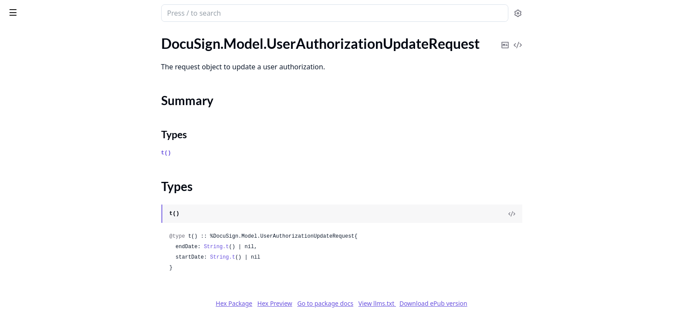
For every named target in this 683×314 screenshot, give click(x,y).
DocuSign (24, 8)
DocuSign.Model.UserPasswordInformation (62, 238)
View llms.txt (442, 303)
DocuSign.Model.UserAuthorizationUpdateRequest (62, 67)
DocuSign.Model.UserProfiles (50, 273)
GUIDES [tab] (17, 35)
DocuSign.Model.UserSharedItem (56, 297)
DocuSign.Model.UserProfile (48, 261)
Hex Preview (340, 303)
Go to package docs (390, 303)
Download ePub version (499, 303)
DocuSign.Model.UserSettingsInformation (62, 285)
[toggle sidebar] (119, 12)
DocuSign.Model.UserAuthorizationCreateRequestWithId (62, 43)
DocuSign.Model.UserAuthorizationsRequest (62, 155)
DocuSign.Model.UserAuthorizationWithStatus (62, 108)
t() (232, 153)
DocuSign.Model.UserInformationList (62, 226)
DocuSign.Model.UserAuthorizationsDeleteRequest (62, 132)
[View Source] (577, 213)
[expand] (122, 45)
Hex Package (299, 303)
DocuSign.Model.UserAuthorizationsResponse (62, 167)
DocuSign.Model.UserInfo (45, 191)
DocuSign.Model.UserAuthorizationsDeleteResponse (62, 144)
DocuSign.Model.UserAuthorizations (61, 120)
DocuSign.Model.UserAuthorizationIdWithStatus (62, 55)
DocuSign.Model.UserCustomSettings (62, 179)
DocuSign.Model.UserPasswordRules (62, 250)
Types (24, 93)
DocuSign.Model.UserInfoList (50, 202)
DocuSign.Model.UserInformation (57, 214)
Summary (29, 82)
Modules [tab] (56, 35)
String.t (281, 247)
